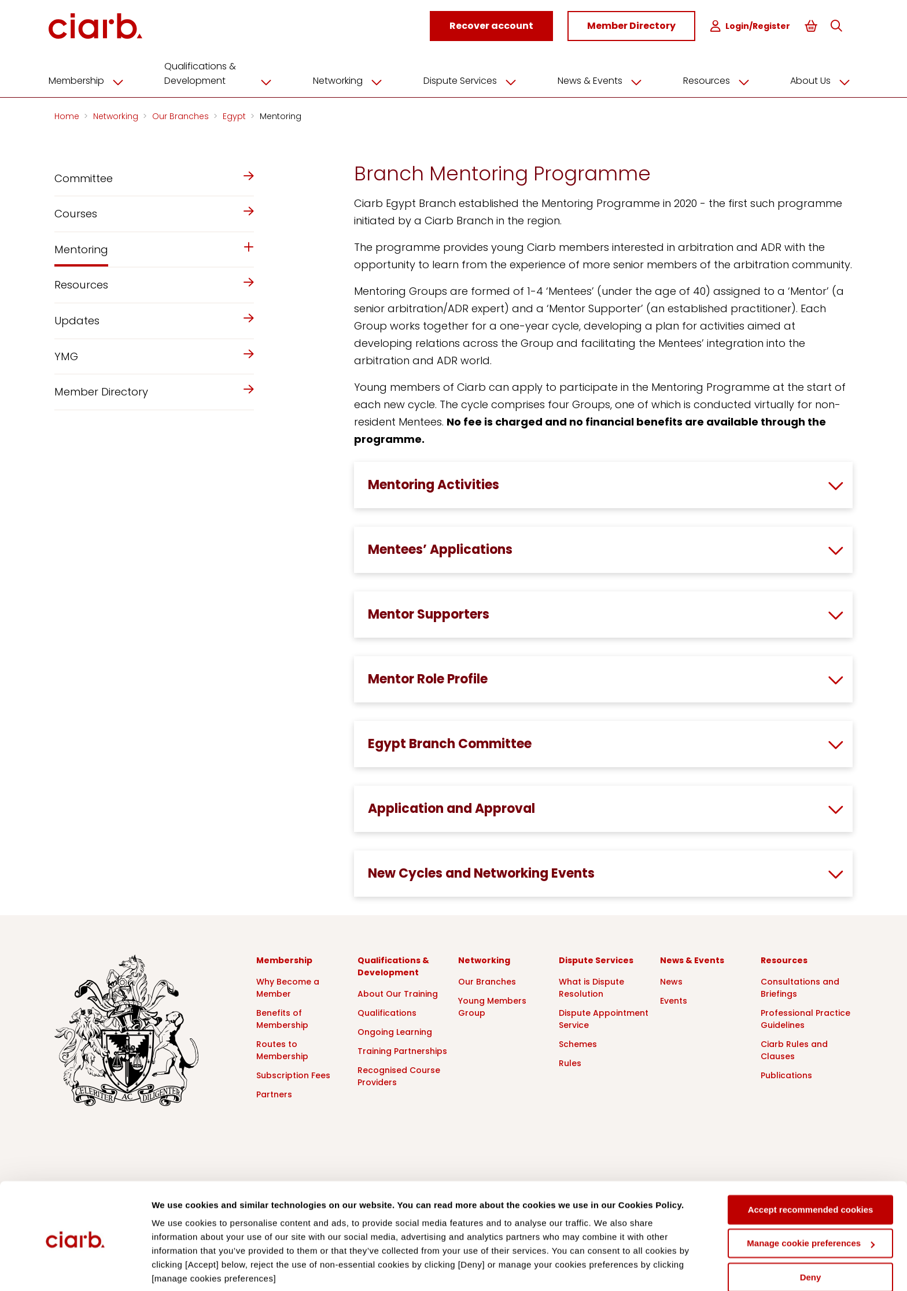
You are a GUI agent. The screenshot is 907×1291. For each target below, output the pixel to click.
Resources (716, 79)
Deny (810, 1235)
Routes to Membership (282, 1048)
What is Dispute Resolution (591, 986)
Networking (354, 79)
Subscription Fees (293, 1073)
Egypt (235, 114)
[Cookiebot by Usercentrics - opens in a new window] (75, 1268)
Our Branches (181, 114)
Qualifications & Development (226, 72)
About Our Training (397, 992)
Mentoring (280, 114)
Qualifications (386, 1011)
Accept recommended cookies (810, 1167)
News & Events (601, 79)
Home (68, 114)
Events (673, 999)
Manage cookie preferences (811, 1201)
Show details (178, 1268)
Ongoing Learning (394, 1030)
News (671, 980)
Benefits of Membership (282, 1017)
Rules (570, 1061)
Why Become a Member (287, 986)
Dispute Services (474, 79)
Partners (274, 1092)
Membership (96, 79)
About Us (818, 79)
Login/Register (751, 26)
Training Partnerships (402, 1049)
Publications (786, 1073)
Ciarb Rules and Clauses (794, 1048)
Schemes (578, 1042)
